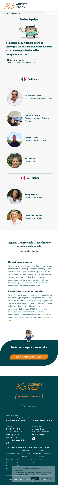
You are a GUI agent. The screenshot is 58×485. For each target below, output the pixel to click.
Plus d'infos (30, 476)
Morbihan (47, 454)
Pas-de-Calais (19, 463)
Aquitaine (14, 447)
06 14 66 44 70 (15, 432)
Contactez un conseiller (28, 357)
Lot (29, 454)
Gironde (13, 454)
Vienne (46, 460)
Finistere (8, 454)
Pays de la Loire (23, 463)
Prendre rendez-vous (30, 396)
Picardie (30, 460)
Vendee (41, 460)
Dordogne (47, 447)
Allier (7, 447)
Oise (12, 460)
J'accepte (35, 478)
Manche (35, 454)
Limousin (19, 454)
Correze (35, 447)
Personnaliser (47, 478)
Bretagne (30, 447)
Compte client (29, 406)
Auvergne (20, 447)
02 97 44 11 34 (14, 429)
